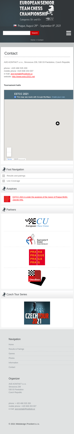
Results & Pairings (16, 349)
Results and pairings (16, 176)
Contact (12, 367)
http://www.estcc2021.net (23, 76)
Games (12, 354)
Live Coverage (13, 181)
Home (33, 40)
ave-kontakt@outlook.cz (22, 74)
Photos (11, 358)
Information (13, 363)
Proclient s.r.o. (33, 424)
